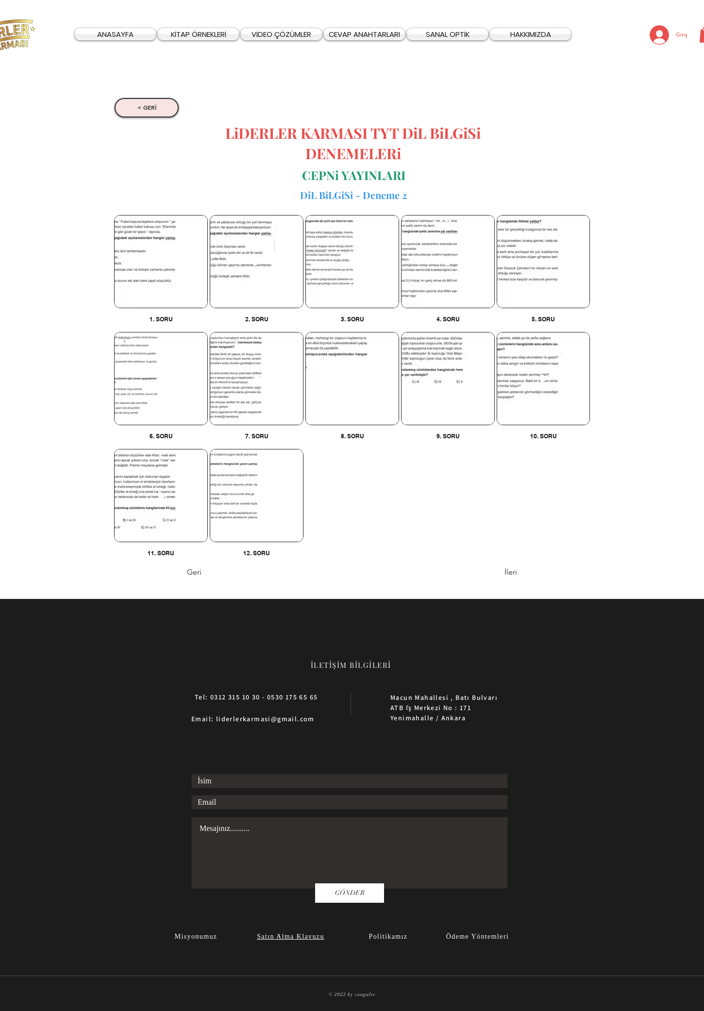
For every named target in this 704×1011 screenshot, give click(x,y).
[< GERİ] (147, 107)
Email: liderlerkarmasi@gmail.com (253, 718)
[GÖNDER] (349, 893)
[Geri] (219, 572)
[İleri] (493, 572)
